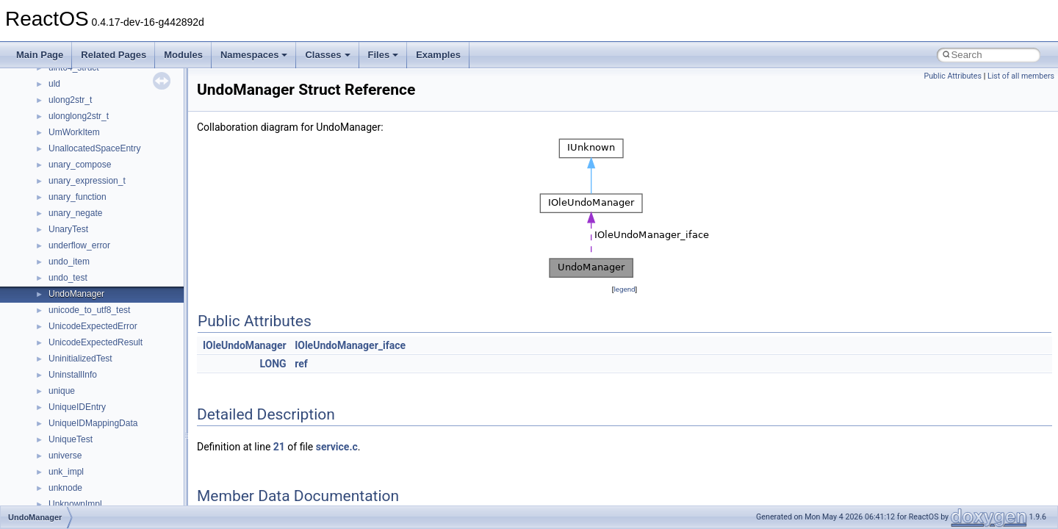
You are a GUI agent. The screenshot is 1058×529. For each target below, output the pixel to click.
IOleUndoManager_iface (350, 345)
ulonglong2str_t (78, 116)
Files (383, 54)
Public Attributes (953, 76)
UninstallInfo (72, 375)
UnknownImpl (75, 504)
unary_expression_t (87, 181)
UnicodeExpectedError (92, 326)
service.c (337, 447)
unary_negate (75, 213)
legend (624, 289)
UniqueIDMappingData (92, 423)
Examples (438, 54)
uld (54, 84)
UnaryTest (68, 229)
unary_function (77, 197)
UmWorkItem (74, 132)
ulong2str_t (70, 100)
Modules (183, 54)
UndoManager (76, 294)
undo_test (67, 278)
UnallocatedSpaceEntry (94, 148)
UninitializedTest (80, 358)
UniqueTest (70, 439)
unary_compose (79, 164)
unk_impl (66, 472)
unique (61, 391)
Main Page (39, 54)
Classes (327, 54)
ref (301, 364)
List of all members (1020, 76)
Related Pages (113, 54)
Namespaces (254, 54)
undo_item (69, 261)
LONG (272, 364)
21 (279, 447)
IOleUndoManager (245, 345)
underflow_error (79, 245)
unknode (65, 488)
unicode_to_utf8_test (89, 310)
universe (65, 455)
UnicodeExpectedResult (95, 342)
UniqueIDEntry (77, 407)
